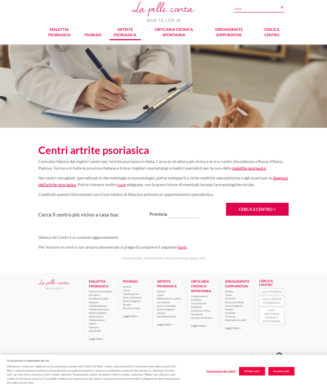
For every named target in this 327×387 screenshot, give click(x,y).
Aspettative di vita (166, 316)
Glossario (94, 327)
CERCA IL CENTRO (272, 32)
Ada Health (95, 330)
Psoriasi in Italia (131, 308)
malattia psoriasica (249, 167)
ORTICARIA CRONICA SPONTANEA (174, 32)
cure (122, 184)
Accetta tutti (281, 371)
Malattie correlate (98, 298)
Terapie (127, 304)
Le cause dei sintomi (202, 317)
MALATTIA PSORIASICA (59, 32)
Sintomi (127, 286)
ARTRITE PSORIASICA (125, 32)
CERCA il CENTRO (257, 208)
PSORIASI (93, 35)
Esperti (93, 323)
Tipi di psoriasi (130, 294)
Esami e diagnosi (132, 301)
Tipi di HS (230, 298)
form (182, 246)
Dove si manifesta (132, 297)
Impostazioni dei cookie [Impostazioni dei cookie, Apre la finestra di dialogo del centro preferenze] (221, 371)
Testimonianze (97, 320)
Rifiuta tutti (251, 371)
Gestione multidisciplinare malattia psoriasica (99, 306)
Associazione (96, 316)
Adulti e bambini (98, 312)
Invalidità (230, 312)
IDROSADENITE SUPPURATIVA (229, 32)
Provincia (158, 214)
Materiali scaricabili (235, 320)
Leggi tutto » (96, 339)
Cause (126, 290)
